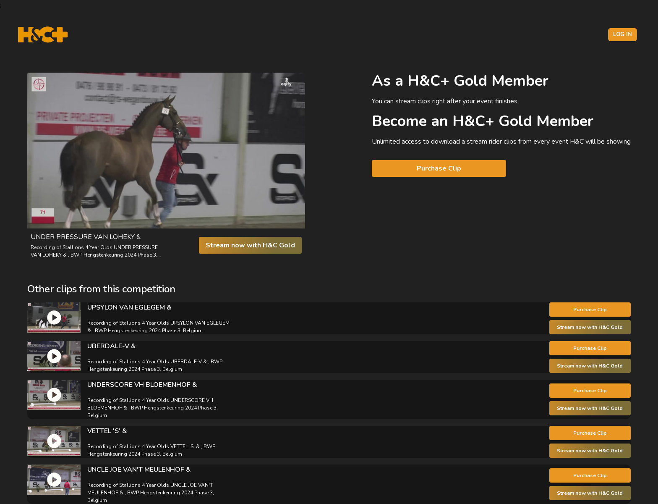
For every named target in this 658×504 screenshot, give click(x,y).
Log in (622, 34)
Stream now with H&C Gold (250, 245)
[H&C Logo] (42, 34)
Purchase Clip (439, 168)
